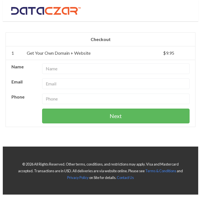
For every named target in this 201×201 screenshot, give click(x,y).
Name (17, 66)
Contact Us (125, 177)
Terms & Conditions (160, 171)
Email (17, 81)
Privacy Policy (78, 177)
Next (116, 116)
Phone (18, 96)
